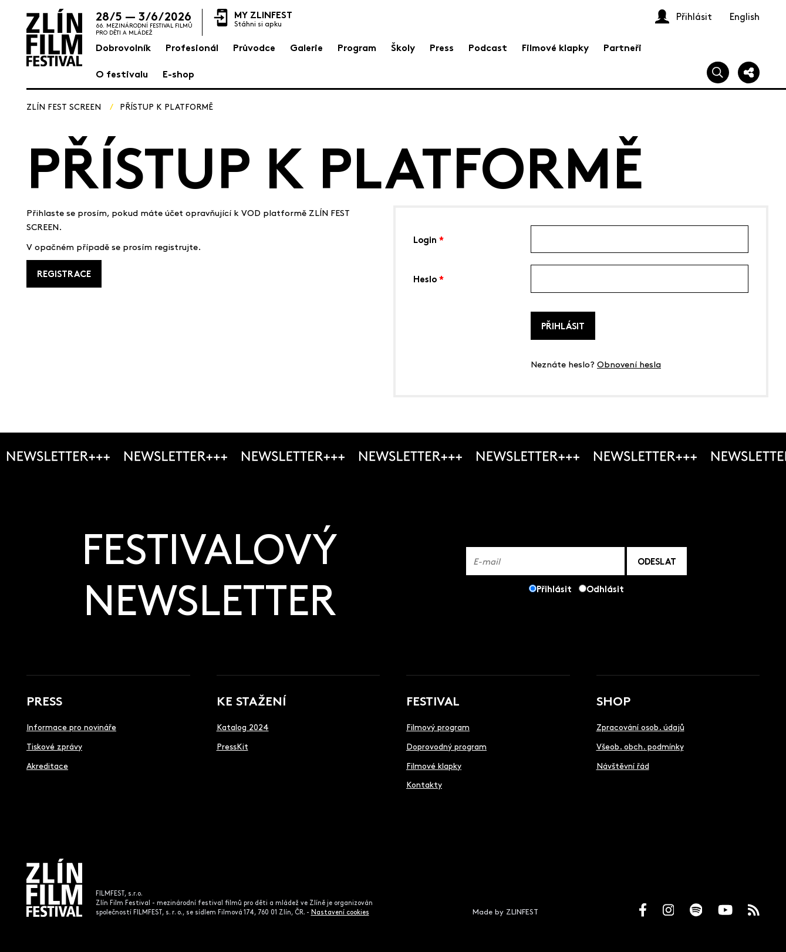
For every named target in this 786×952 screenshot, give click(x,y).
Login (428, 238)
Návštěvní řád (622, 765)
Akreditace (47, 765)
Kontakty (424, 784)
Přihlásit (563, 325)
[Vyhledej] (718, 73)
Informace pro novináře (71, 726)
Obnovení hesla (629, 363)
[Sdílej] (749, 73)
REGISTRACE (64, 273)
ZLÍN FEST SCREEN (63, 106)
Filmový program (438, 726)
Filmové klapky (433, 765)
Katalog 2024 (243, 726)
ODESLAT (656, 561)
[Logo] (54, 37)
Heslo (428, 277)
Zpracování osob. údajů (640, 726)
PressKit (232, 746)
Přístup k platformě (166, 106)
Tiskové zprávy (54, 746)
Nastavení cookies (340, 911)
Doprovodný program (446, 746)
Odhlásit (605, 588)
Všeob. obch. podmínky (640, 746)
